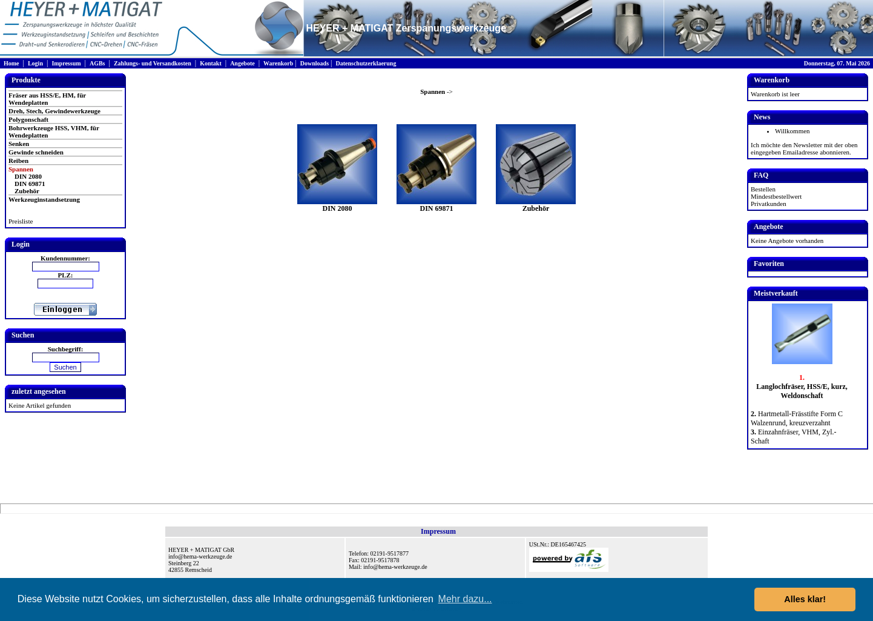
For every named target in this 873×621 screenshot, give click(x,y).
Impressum (66, 63)
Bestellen (763, 189)
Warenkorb (278, 63)
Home (11, 63)
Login (35, 63)
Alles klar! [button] (805, 599)
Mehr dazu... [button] (465, 599)
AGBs (97, 63)
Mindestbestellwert (776, 196)
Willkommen (792, 130)
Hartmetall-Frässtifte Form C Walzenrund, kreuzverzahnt (797, 418)
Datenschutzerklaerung (365, 63)
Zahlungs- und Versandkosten (152, 63)
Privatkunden (768, 203)
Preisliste (20, 221)
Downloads (314, 63)
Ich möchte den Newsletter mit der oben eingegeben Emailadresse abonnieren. (804, 148)
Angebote (242, 63)
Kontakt (211, 63)
